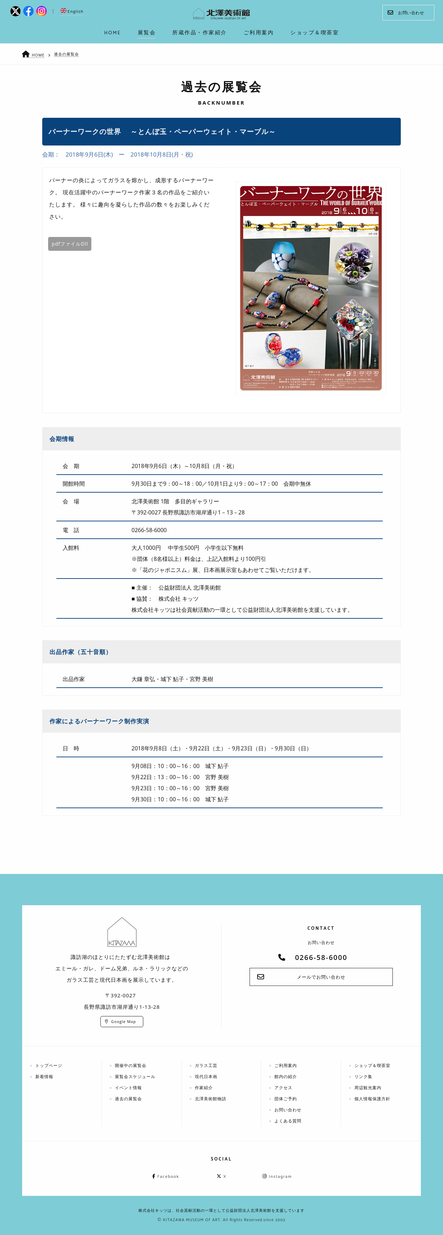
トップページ (48, 1065)
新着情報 (44, 1076)
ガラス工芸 (206, 1065)
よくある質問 (287, 1121)
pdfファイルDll (70, 243)
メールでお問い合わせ (321, 977)
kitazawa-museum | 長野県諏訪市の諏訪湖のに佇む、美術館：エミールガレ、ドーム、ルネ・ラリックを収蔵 (221, 14)
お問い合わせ (406, 12)
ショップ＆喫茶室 (372, 1065)
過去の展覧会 (66, 53)
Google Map (123, 1021)
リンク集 (363, 1076)
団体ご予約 (285, 1099)
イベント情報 (128, 1088)
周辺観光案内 (367, 1088)
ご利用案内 (285, 1065)
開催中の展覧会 (130, 1065)
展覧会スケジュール (135, 1076)
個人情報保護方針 (372, 1099)
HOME (38, 55)
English (72, 11)
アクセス (283, 1088)
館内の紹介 (285, 1076)
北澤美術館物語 (210, 1099)
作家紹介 (204, 1088)
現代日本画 (206, 1076)
